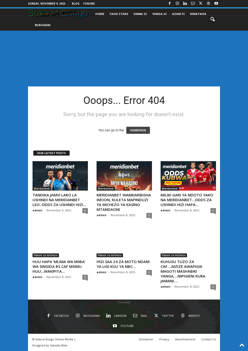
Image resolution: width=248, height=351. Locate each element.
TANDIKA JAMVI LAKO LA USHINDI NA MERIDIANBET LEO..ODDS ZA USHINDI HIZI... (59, 199)
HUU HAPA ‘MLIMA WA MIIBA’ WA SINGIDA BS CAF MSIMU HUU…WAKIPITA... (59, 266)
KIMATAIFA (198, 14)
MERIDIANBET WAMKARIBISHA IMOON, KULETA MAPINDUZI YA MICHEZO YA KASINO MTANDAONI (124, 202)
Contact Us (208, 339)
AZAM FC (178, 14)
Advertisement (185, 339)
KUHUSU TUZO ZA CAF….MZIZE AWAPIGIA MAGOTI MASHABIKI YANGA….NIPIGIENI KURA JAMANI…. (183, 271)
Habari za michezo (46, 255)
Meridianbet (42, 188)
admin (37, 210)
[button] (212, 19)
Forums (89, 3)
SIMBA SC (140, 14)
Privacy (164, 339)
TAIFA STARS (118, 14)
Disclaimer (146, 339)
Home (99, 14)
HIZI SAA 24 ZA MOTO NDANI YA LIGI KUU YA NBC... (123, 264)
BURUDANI (43, 25)
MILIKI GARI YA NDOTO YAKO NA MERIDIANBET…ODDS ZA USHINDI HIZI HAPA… (187, 199)
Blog (76, 3)
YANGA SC (159, 14)
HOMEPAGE (138, 130)
